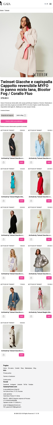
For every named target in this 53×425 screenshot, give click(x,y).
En (45, 4)
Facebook (6, 384)
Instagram (13, 384)
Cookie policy (7, 379)
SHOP (21, 162)
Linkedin (19, 384)
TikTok (25, 384)
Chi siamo (11, 368)
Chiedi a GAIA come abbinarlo (14, 121)
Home (1, 10)
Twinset (7, 10)
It (47, 4)
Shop (22, 368)
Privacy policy (7, 373)
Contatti (17, 368)
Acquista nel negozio (7, 115)
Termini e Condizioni (9, 376)
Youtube (31, 384)
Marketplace (28, 368)
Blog (34, 368)
